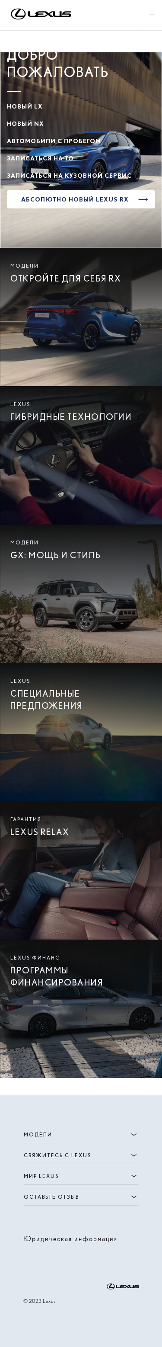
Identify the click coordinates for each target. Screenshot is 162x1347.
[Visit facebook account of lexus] (42, 1257)
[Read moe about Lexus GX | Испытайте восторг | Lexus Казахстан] (81, 594)
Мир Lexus (81, 1176)
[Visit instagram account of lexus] (28, 1257)
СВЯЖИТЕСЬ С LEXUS (81, 1155)
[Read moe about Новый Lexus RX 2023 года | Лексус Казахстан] (81, 317)
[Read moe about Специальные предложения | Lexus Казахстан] (81, 732)
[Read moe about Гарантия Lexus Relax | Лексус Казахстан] (81, 870)
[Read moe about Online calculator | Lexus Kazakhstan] (81, 1009)
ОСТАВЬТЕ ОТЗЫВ (81, 1197)
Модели (81, 1134)
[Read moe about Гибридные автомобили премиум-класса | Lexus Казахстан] (81, 455)
